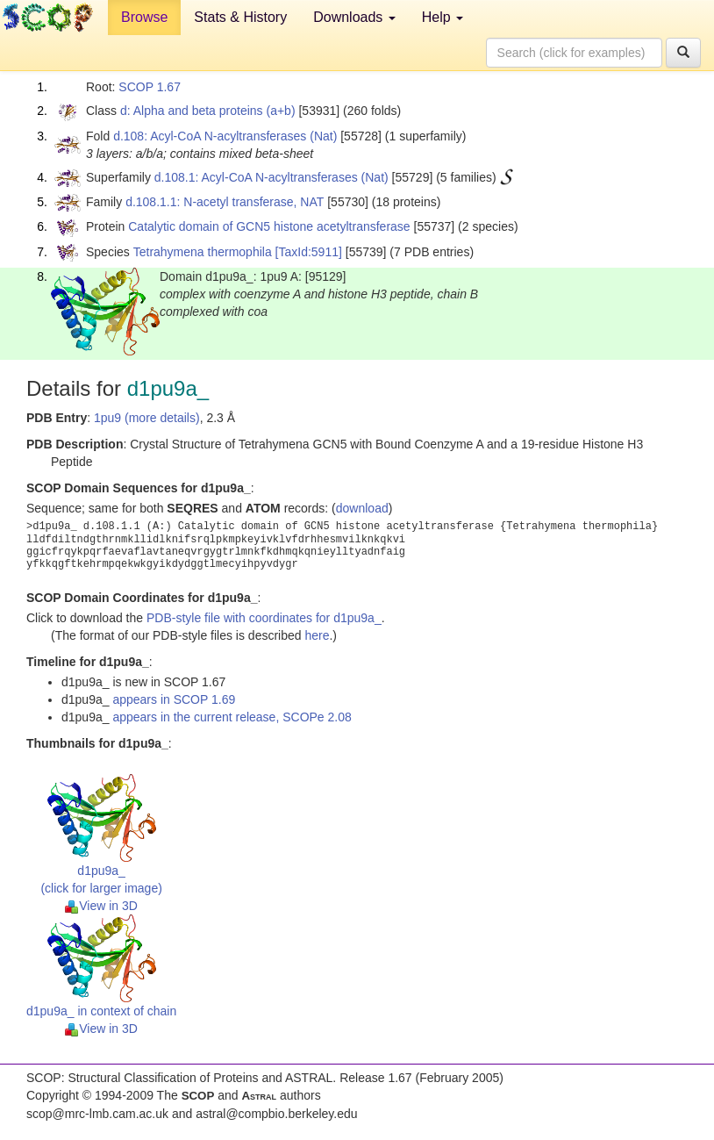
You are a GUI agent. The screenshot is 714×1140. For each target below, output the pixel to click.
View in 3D (101, 906)
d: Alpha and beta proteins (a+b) (208, 111)
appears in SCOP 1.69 (173, 699)
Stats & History (240, 17)
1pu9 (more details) (147, 418)
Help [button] (442, 17)
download (362, 508)
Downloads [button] (354, 17)
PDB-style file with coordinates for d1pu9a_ (264, 618)
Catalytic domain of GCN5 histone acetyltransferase (269, 226)
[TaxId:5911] (308, 252)
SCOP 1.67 (149, 87)
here (316, 635)
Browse (144, 17)
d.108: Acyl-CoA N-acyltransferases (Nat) (225, 136)
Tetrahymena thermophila (202, 252)
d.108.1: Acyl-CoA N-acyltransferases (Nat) (271, 177)
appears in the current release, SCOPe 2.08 (231, 717)
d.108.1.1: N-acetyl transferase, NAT (224, 202)
